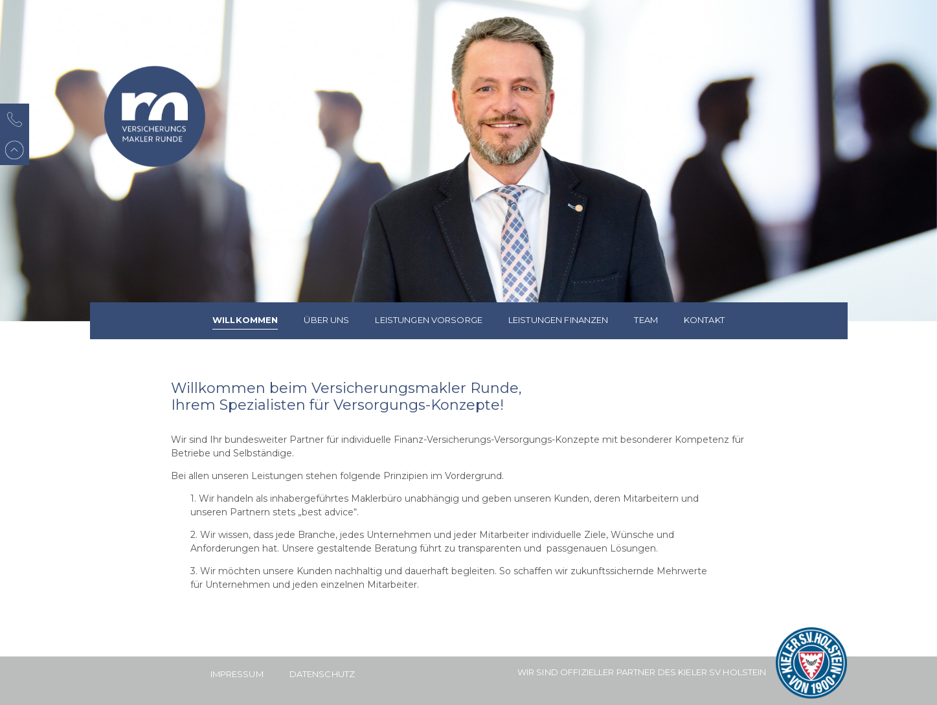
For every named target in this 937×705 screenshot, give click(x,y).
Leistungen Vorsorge (428, 320)
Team (646, 320)
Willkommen (245, 320)
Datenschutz (322, 674)
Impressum (237, 674)
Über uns (326, 320)
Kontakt (704, 320)
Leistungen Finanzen (558, 320)
